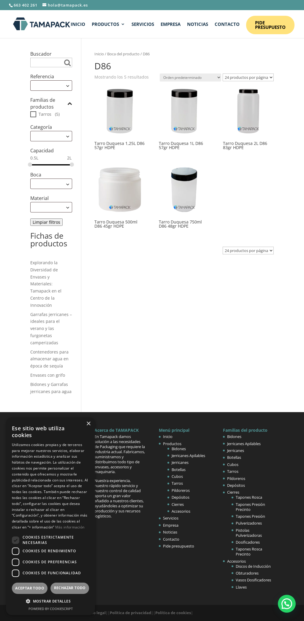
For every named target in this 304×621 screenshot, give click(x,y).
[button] (287, 604)
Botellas (179, 469)
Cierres (178, 504)
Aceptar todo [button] (29, 588)
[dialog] (50, 516)
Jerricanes (180, 462)
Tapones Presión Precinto (250, 507)
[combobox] (51, 85)
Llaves (241, 587)
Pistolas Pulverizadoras (249, 533)
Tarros (45, 114)
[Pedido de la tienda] (190, 77)
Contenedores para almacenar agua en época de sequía (49, 359)
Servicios (143, 24)
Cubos (177, 476)
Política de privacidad (130, 612)
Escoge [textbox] (39, 85)
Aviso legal (96, 612)
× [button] (88, 424)
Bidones (179, 448)
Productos (105, 24)
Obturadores (247, 573)
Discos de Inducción (253, 566)
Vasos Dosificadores (253, 580)
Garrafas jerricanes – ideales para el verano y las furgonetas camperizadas (51, 328)
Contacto (227, 24)
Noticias (197, 24)
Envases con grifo (47, 375)
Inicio (78, 24)
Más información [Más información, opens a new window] (70, 527)
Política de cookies (173, 612)
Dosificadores (248, 542)
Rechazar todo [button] (70, 587)
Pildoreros (181, 490)
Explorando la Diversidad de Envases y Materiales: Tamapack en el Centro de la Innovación (45, 284)
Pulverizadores (249, 523)
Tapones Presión (250, 516)
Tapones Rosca (249, 497)
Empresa (170, 24)
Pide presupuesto (270, 25)
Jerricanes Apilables (188, 455)
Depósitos (180, 497)
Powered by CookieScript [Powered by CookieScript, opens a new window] (50, 608)
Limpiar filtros (46, 222)
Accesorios (181, 511)
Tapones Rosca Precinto (249, 551)
